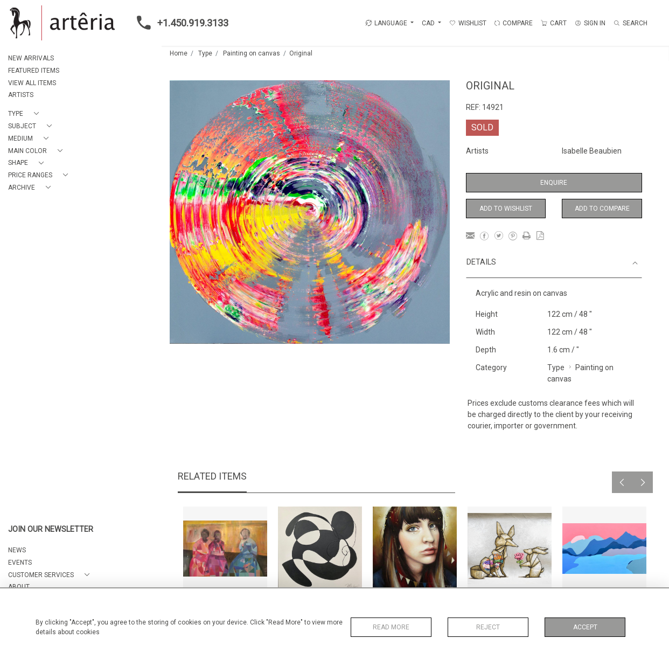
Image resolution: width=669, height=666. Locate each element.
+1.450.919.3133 (179, 23)
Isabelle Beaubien (592, 151)
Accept (585, 627)
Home (178, 53)
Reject (488, 627)
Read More (391, 627)
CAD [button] (429, 23)
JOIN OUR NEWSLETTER (50, 529)
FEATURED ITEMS (33, 70)
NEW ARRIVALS (31, 58)
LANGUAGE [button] (386, 23)
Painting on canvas (251, 53)
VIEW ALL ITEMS (32, 83)
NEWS (17, 550)
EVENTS (20, 562)
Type (205, 53)
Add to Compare (602, 208)
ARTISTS (20, 95)
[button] (25, 114)
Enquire (553, 182)
